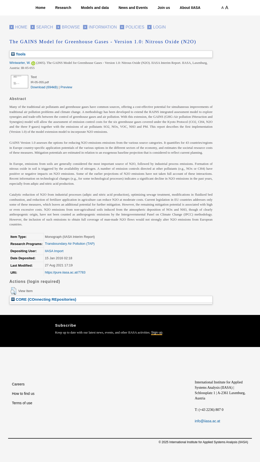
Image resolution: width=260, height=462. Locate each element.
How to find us (23, 394)
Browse (71, 27)
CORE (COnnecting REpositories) (43, 299)
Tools (18, 54)
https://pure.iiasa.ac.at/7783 (65, 272)
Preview (66, 87)
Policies (135, 27)
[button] (13, 291)
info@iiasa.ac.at (207, 421)
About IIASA (190, 8)
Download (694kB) (44, 87)
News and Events (133, 8)
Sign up (156, 332)
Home (40, 8)
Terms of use (22, 403)
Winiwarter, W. (19, 63)
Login (159, 27)
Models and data (95, 8)
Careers (18, 384)
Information (103, 27)
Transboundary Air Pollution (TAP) (70, 244)
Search (44, 27)
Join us (163, 8)
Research (63, 8)
